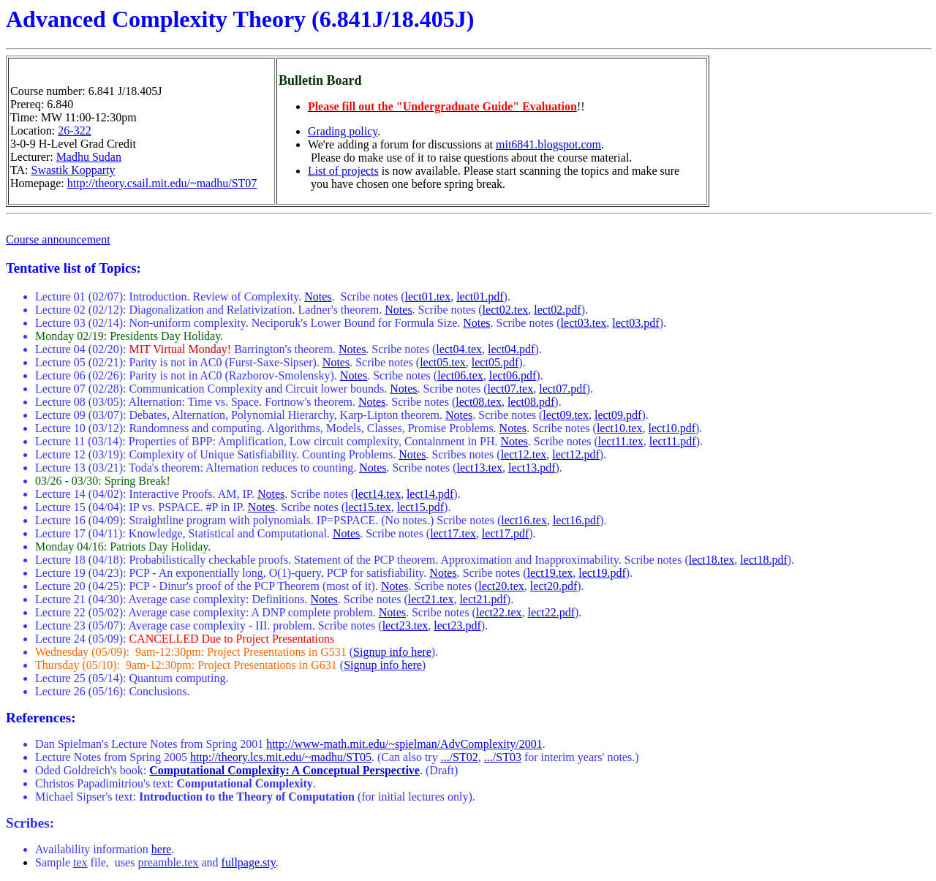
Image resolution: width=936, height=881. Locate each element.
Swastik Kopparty (73, 170)
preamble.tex (167, 862)
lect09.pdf (618, 415)
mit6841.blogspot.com (548, 144)
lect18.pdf (763, 559)
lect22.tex (499, 612)
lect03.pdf (635, 323)
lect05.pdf (495, 362)
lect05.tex (443, 362)
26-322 (74, 130)
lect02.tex (506, 309)
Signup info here (392, 652)
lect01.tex (428, 296)
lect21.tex (431, 599)
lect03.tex (584, 323)
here (161, 849)
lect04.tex (459, 349)
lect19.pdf (601, 573)
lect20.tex (501, 586)
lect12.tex (524, 454)
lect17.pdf (505, 533)
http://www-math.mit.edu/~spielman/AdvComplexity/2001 (404, 744)
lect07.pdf (562, 388)
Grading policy (342, 131)
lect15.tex (368, 507)
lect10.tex (620, 428)
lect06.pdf (512, 375)
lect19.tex (550, 573)
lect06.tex (460, 375)
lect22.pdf (551, 612)
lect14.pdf (430, 494)
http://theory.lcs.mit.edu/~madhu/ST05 (280, 757)
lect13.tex (479, 467)
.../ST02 (459, 757)
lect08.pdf (530, 402)
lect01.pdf (479, 296)
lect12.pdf (575, 454)
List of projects (343, 171)
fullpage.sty (249, 862)
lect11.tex (621, 441)
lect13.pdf (531, 467)
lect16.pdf (576, 520)
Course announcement (58, 239)
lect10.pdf (672, 428)
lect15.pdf (420, 507)
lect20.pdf (553, 586)
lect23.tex (405, 625)
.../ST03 (502, 757)
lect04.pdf (511, 349)
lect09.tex (566, 415)
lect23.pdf (457, 625)
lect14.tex (378, 494)
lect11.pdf (672, 441)
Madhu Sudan (88, 157)
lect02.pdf (557, 309)
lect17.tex (453, 533)
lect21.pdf (482, 599)
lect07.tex (511, 388)
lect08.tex (479, 402)
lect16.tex (524, 520)
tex (80, 862)
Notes (317, 296)
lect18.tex (712, 559)
